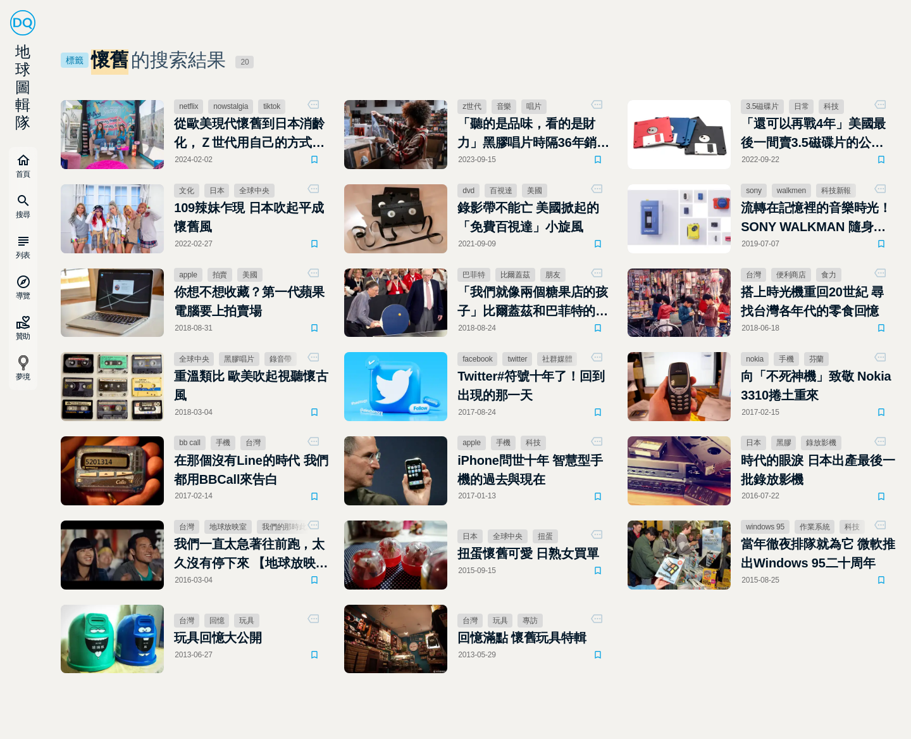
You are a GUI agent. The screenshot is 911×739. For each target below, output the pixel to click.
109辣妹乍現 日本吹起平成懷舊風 (248, 217)
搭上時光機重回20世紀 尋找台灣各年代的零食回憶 (812, 301)
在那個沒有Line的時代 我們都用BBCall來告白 (251, 469)
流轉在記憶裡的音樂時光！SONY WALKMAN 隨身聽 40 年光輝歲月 (816, 218)
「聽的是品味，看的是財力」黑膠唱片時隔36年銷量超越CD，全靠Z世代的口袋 (533, 134)
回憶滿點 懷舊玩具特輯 (521, 638)
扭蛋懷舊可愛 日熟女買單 (527, 553)
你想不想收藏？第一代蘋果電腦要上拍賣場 (249, 301)
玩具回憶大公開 (218, 638)
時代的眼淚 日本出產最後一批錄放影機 (818, 469)
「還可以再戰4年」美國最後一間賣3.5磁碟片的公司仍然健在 (813, 134)
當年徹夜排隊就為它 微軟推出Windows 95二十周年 (818, 553)
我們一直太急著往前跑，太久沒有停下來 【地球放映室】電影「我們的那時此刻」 (249, 554)
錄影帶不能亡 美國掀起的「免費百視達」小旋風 (527, 217)
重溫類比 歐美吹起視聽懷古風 (251, 385)
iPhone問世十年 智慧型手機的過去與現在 (530, 469)
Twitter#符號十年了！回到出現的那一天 (530, 385)
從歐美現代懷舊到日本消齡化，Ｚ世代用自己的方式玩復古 (249, 134)
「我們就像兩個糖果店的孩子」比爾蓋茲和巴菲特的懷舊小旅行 (532, 302)
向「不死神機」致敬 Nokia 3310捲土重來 (816, 385)
